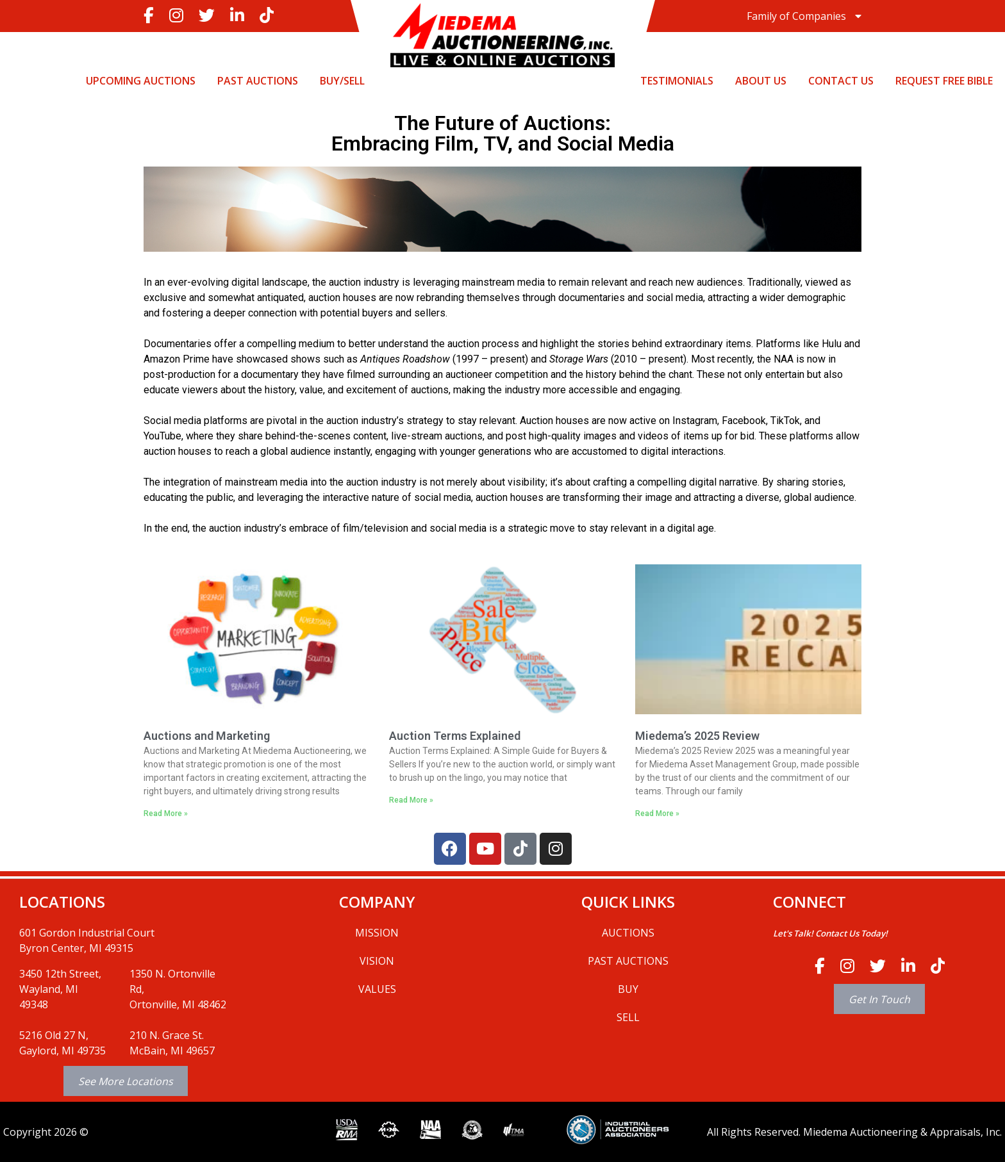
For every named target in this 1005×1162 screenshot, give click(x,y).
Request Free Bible (944, 81)
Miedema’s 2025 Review (697, 735)
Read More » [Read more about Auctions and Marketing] (166, 813)
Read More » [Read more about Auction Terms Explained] (411, 800)
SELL (628, 1017)
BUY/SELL (342, 81)
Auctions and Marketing (207, 735)
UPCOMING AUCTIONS (140, 81)
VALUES (377, 989)
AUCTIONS (628, 933)
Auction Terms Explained (454, 735)
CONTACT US (841, 81)
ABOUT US (760, 81)
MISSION (377, 933)
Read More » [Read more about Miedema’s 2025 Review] (657, 813)
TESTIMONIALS (676, 81)
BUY (628, 989)
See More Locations (125, 1081)
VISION (377, 961)
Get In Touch (879, 999)
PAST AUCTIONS (257, 81)
